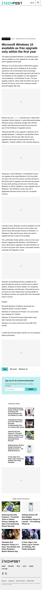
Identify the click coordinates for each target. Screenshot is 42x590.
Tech (13, 38)
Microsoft (13, 369)
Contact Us (11, 581)
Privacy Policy (30, 581)
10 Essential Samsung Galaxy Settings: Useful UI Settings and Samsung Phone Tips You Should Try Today (16, 411)
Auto (24, 566)
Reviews (11, 566)
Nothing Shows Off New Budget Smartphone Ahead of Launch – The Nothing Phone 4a (31, 519)
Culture (4, 568)
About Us (4, 581)
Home (3, 566)
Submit (30, 389)
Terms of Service (20, 581)
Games (31, 566)
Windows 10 (23, 369)
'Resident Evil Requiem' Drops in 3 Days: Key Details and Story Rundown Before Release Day (11, 546)
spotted (16, 118)
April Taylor (6, 38)
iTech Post (10, 333)
